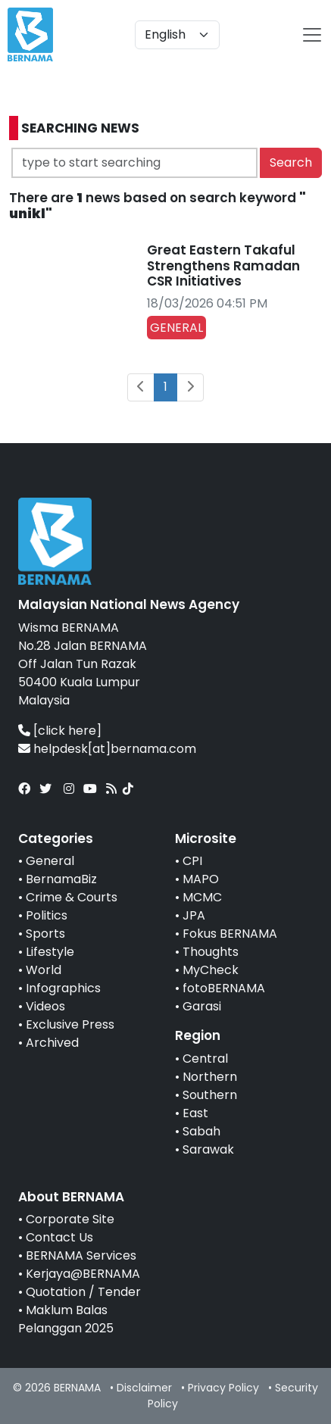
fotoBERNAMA (224, 988)
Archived (52, 1042)
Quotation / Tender (83, 1292)
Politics (46, 915)
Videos (45, 1006)
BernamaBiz (61, 879)
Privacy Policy (223, 1387)
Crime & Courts (71, 897)
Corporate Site (70, 1219)
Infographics (63, 988)
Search (291, 162)
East (195, 1113)
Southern (210, 1095)
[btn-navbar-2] (312, 34)
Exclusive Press (70, 1024)
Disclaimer (144, 1387)
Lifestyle (50, 951)
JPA (194, 915)
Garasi (202, 1006)
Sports (45, 933)
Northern (210, 1076)
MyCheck (211, 970)
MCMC (202, 897)
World (43, 970)
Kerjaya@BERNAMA (83, 1273)
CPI (192, 861)
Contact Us (59, 1237)
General (50, 861)
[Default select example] (177, 34)
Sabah (201, 1131)
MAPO (201, 879)
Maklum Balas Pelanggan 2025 (66, 1319)
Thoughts (211, 951)
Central (205, 1058)
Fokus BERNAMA (230, 933)
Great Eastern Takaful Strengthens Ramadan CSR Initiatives (223, 265)
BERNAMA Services (81, 1255)
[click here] (67, 730)
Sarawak (208, 1149)
